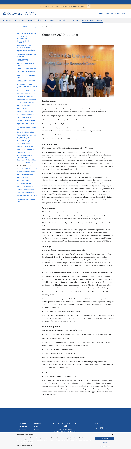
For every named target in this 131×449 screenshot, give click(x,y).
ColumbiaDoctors (89, 413)
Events (71, 20)
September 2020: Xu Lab (25, 121)
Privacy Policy (104, 446)
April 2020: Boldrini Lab (24, 135)
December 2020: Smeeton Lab (26, 115)
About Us (6, 20)
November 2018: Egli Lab (25, 181)
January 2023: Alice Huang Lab (27, 39)
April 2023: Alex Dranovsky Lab (27, 36)
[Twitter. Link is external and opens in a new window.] (96, 428)
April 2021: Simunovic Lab (25, 106)
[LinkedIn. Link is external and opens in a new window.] (107, 428)
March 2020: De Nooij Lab (25, 138)
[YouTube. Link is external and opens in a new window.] (101, 428)
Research (47, 20)
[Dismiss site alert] (86, 6)
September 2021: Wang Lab (25, 91)
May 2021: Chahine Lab (24, 103)
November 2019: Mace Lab (25, 151)
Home (18, 27)
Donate (117, 13)
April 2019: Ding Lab (23, 172)
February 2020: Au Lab (24, 141)
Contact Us (109, 13)
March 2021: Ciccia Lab (24, 109)
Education (60, 20)
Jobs (123, 13)
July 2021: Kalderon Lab (24, 97)
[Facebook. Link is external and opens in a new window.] (91, 428)
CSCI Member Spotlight (88, 20)
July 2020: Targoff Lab (24, 126)
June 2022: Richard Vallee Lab (26, 60)
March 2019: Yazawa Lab (25, 175)
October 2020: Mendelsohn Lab (27, 118)
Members (18, 20)
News (102, 13)
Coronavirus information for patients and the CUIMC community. (65, 6)
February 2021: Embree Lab (26, 112)
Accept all (104, 438)
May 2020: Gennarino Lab (25, 132)
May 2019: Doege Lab (24, 169)
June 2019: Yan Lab (23, 166)
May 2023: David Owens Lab (26, 33)
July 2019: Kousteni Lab (24, 163)
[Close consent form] (112, 434)
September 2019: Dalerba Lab (26, 157)
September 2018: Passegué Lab (27, 188)
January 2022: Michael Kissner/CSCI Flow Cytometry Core (26, 78)
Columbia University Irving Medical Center (65, 1)
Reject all (104, 442)
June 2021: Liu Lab (23, 100)
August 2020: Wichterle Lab (26, 124)
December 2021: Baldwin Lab (26, 83)
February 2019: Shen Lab (25, 178)
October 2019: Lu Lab (24, 154)
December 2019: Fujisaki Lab (26, 149)
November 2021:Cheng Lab (25, 86)
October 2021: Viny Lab (24, 88)
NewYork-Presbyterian (65, 414)
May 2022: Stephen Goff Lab (26, 63)
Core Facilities (33, 20)
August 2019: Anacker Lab (25, 160)
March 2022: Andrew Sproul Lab (27, 69)
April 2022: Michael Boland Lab (27, 66)
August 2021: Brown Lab (25, 94)
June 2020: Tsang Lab (24, 129)
